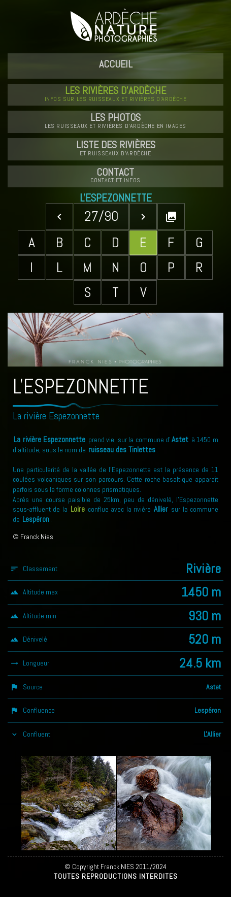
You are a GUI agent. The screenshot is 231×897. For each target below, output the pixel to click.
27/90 (101, 216)
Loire (78, 509)
